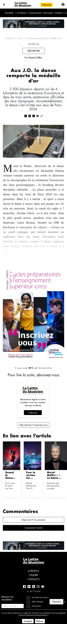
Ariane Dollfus (35, 57)
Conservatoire (34, 13)
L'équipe (33, 575)
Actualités (9, 13)
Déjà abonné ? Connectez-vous (33, 425)
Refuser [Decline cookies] (39, 621)
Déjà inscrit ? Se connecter (33, 520)
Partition (59, 13)
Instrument (48, 13)
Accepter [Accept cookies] (28, 621)
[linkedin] (33, 116)
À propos (33, 571)
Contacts (33, 579)
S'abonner (46, 5)
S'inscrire (56, 601)
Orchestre (21, 13)
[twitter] (29, 116)
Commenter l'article (33, 528)
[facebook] (25, 116)
